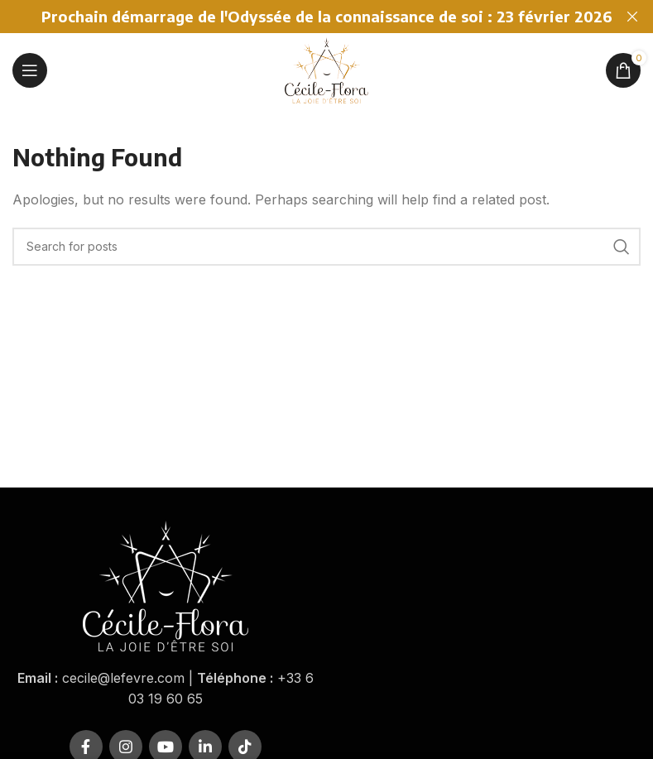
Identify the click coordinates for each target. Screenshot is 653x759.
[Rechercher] (326, 247)
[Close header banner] (632, 16)
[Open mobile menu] (29, 70)
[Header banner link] (301, 16)
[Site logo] (326, 68)
